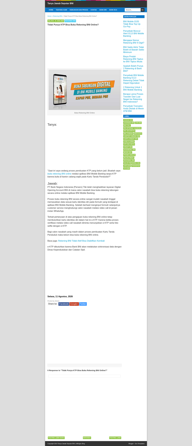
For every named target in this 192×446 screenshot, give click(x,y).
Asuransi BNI (129, 123)
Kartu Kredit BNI (131, 139)
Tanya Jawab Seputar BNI (60, 3)
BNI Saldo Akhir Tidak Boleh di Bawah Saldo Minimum (133, 49)
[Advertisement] (84, 46)
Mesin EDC (128, 152)
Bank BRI (103, 10)
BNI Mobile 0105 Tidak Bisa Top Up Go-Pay (131, 24)
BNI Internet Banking (132, 128)
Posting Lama (115, 438)
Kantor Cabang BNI (132, 136)
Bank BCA (113, 10)
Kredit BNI (128, 147)
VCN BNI (127, 168)
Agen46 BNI (128, 120)
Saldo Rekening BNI (132, 163)
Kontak (94, 10)
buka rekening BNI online (59, 174)
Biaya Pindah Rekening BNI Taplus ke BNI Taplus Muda (133, 59)
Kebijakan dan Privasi (79, 10)
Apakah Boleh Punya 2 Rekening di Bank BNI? (133, 68)
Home (51, 10)
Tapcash (127, 166)
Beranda (87, 438)
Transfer (136, 166)
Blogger (131, 443)
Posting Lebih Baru (56, 438)
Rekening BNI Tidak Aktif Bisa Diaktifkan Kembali (81, 241)
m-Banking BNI (129, 149)
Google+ (74, 304)
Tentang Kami (61, 10)
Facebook (63, 304)
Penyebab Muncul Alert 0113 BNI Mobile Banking (133, 33)
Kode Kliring (129, 141)
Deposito (138, 133)
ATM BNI (138, 123)
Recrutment (129, 157)
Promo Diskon (129, 155)
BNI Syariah (128, 133)
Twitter (83, 304)
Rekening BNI (70, 21)
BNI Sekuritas (129, 130)
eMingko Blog (80, 443)
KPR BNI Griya (129, 144)
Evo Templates (140, 443)
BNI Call (127, 125)
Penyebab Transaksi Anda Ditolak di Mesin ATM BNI (133, 108)
